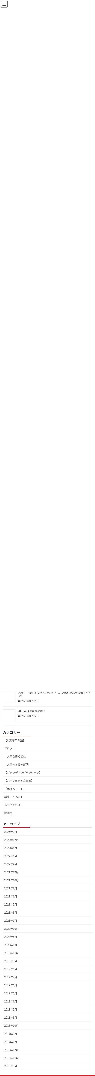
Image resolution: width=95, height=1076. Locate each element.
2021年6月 (10, 896)
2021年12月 (11, 872)
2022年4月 (10, 864)
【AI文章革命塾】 (15, 740)
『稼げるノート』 (15, 789)
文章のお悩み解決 (18, 764)
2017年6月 (10, 1042)
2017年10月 (11, 1025)
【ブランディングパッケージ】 (23, 772)
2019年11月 (11, 953)
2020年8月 (10, 937)
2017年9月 (10, 1034)
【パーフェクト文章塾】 (19, 780)
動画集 (8, 813)
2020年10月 (11, 928)
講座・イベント (13, 797)
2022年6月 (10, 856)
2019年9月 (10, 961)
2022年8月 (10, 848)
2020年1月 (10, 945)
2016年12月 (11, 1050)
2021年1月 (10, 920)
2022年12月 (11, 840)
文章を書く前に (16, 756)
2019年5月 (10, 993)
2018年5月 (10, 1009)
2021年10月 (11, 880)
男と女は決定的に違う (31, 711)
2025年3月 (10, 832)
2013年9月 (10, 1066)
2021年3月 (10, 912)
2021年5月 (10, 904)
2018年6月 (10, 1001)
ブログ (8, 748)
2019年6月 (10, 985)
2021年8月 (10, 888)
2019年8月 (10, 969)
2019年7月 (10, 977)
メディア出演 (12, 805)
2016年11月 (11, 1058)
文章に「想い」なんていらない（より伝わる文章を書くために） (54, 694)
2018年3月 (10, 1017)
